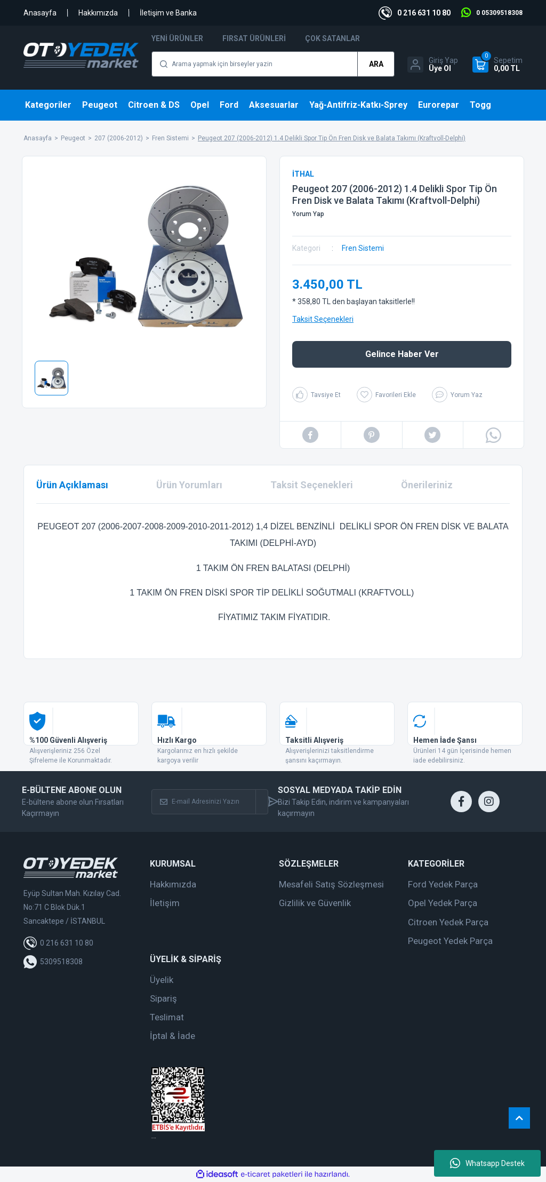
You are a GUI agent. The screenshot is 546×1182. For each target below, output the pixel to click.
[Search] (273, 64)
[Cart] (497, 65)
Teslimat (167, 1017)
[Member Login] (432, 65)
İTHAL (303, 174)
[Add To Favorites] (386, 394)
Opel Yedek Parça (442, 903)
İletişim (165, 903)
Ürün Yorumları (189, 484)
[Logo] (81, 55)
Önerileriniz (427, 484)
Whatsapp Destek (487, 1163)
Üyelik (161, 979)
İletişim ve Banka (168, 13)
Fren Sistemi (363, 248)
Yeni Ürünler (177, 38)
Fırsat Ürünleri (254, 38)
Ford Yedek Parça (443, 884)
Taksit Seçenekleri (323, 319)
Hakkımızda (98, 13)
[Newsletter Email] (203, 802)
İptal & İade (172, 1035)
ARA (376, 64)
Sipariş (163, 998)
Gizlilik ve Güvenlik (315, 903)
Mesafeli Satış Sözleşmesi (331, 884)
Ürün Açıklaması (72, 484)
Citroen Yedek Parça (448, 922)
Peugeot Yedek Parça (450, 940)
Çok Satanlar (332, 38)
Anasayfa (40, 13)
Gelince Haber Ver (402, 354)
